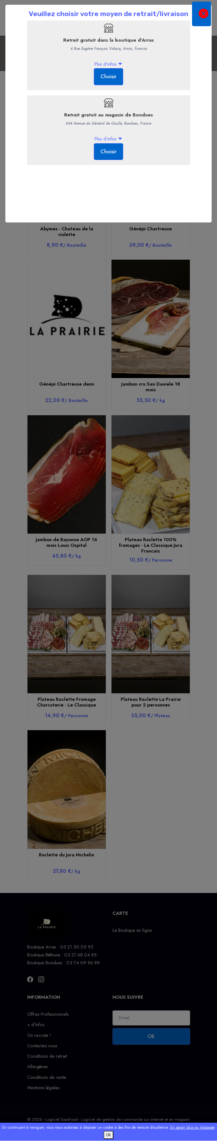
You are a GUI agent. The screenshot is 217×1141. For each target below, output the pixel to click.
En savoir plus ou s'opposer (192, 1127)
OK (108, 1135)
